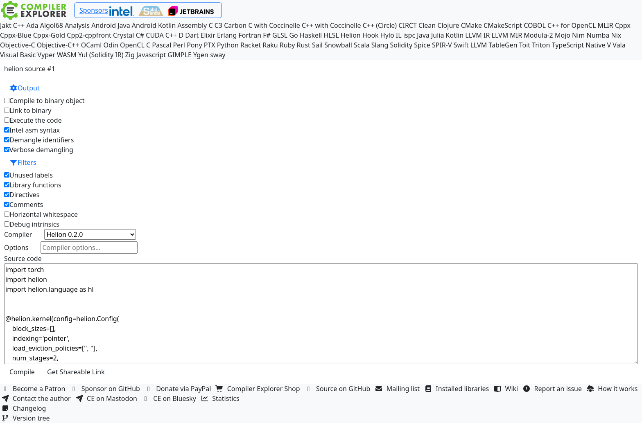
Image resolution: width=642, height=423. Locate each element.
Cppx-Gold (49, 35)
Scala (362, 45)
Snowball (338, 45)
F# (267, 35)
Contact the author (37, 398)
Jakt (5, 25)
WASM (67, 54)
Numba (597, 35)
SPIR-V (442, 45)
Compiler (18, 234)
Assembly (192, 25)
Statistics (221, 398)
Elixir (207, 35)
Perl (179, 45)
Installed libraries (457, 388)
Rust (303, 45)
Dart (192, 35)
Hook (370, 35)
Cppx (623, 25)
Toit (524, 45)
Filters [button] (22, 162)
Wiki (507, 388)
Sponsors (93, 10)
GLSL (279, 35)
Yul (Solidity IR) (101, 54)
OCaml (91, 45)
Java (423, 35)
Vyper (46, 54)
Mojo (562, 35)
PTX (209, 45)
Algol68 (51, 25)
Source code (23, 258)
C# (140, 35)
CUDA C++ (161, 35)
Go (293, 35)
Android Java (110, 25)
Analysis (77, 25)
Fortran (250, 35)
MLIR (605, 25)
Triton (541, 45)
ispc (409, 35)
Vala (619, 45)
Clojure (448, 25)
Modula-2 (538, 35)
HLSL (331, 35)
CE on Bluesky (169, 398)
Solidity (401, 45)
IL (399, 35)
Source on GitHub (338, 388)
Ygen (200, 54)
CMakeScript (503, 25)
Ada (32, 25)
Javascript (151, 54)
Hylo (387, 35)
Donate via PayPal (179, 388)
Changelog (25, 408)
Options (16, 247)
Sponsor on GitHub (106, 388)
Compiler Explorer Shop (259, 388)
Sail (317, 45)
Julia (437, 35)
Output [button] (24, 87)
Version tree (26, 418)
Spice (422, 45)
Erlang (227, 35)
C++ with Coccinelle (331, 25)
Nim (578, 35)
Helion (351, 35)
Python (228, 45)
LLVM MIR (507, 35)
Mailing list (398, 388)
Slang (380, 45)
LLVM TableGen (494, 45)
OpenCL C (135, 45)
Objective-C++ (58, 45)
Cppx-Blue (16, 35)
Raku (270, 45)
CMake (471, 25)
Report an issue (553, 388)
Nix (616, 35)
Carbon (235, 25)
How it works (613, 388)
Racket (250, 45)
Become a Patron (34, 388)
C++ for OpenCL (571, 25)
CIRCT (407, 25)
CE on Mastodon (107, 398)
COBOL (535, 25)
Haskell (311, 35)
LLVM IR (477, 35)
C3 (218, 25)
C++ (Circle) (380, 25)
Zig (130, 54)
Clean (427, 25)
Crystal (123, 35)
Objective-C (17, 45)
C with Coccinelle (274, 25)
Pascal (161, 45)
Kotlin (455, 35)
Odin (111, 45)
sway (217, 54)
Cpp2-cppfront (89, 35)
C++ (19, 25)
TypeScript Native (579, 45)
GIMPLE (179, 54)
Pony (194, 45)
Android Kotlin (154, 25)
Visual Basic (18, 54)
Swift (461, 45)
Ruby (287, 45)
